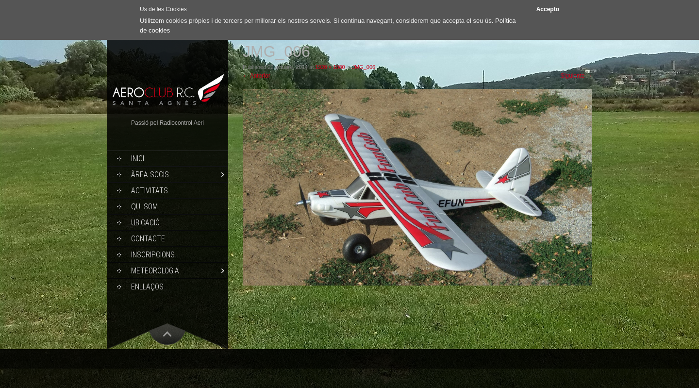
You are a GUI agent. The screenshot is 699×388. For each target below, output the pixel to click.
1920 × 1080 (330, 67)
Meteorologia (155, 270)
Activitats (149, 190)
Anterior (256, 75)
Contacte (148, 238)
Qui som (144, 206)
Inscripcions (153, 254)
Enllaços (147, 286)
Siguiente (576, 75)
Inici (137, 158)
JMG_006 (363, 67)
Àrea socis (150, 174)
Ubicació (145, 222)
